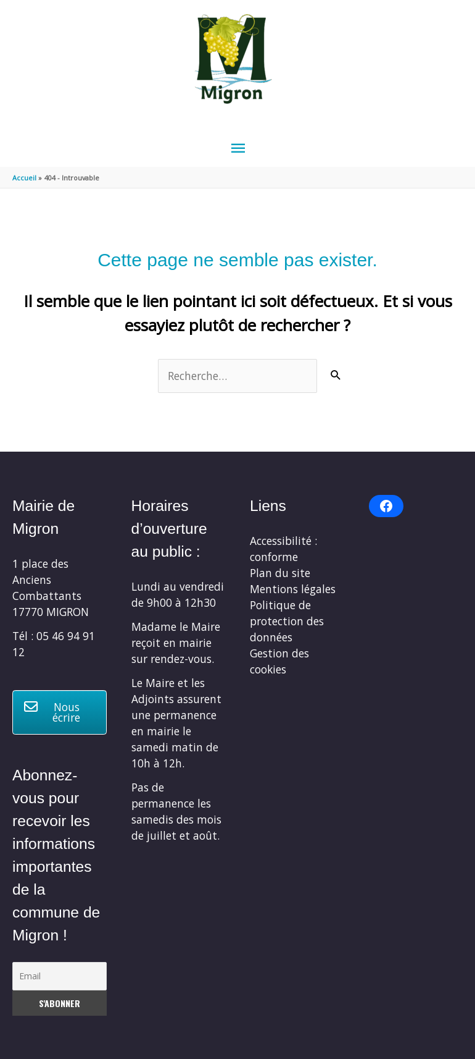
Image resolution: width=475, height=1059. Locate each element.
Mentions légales (293, 588)
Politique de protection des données (287, 620)
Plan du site (280, 572)
